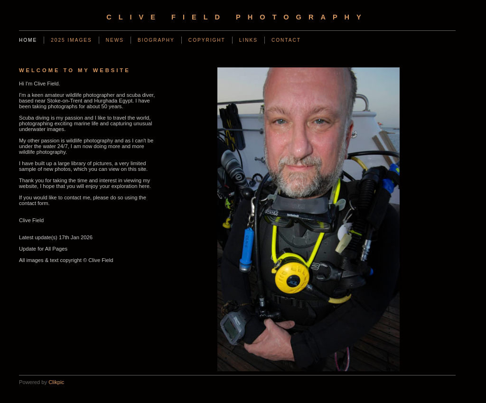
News (115, 40)
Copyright (206, 40)
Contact (286, 40)
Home (28, 40)
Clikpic (56, 382)
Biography (156, 40)
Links (248, 40)
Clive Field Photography (237, 17)
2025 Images (71, 40)
